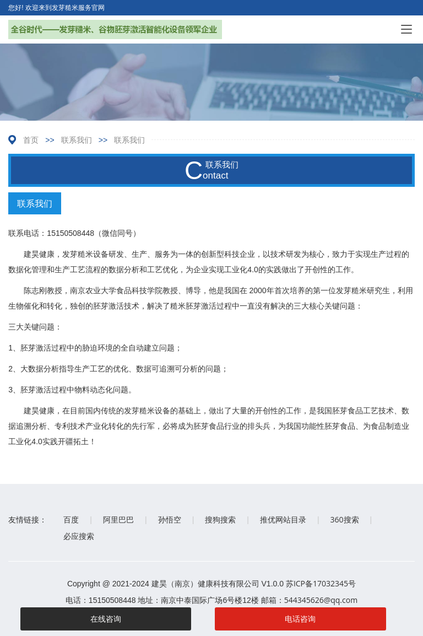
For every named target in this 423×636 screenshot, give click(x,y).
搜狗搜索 (220, 519)
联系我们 (76, 139)
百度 (71, 519)
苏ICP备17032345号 (321, 583)
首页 (31, 139)
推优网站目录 (283, 519)
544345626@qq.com (321, 600)
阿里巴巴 (118, 519)
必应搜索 (78, 536)
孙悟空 (169, 519)
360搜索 (344, 519)
